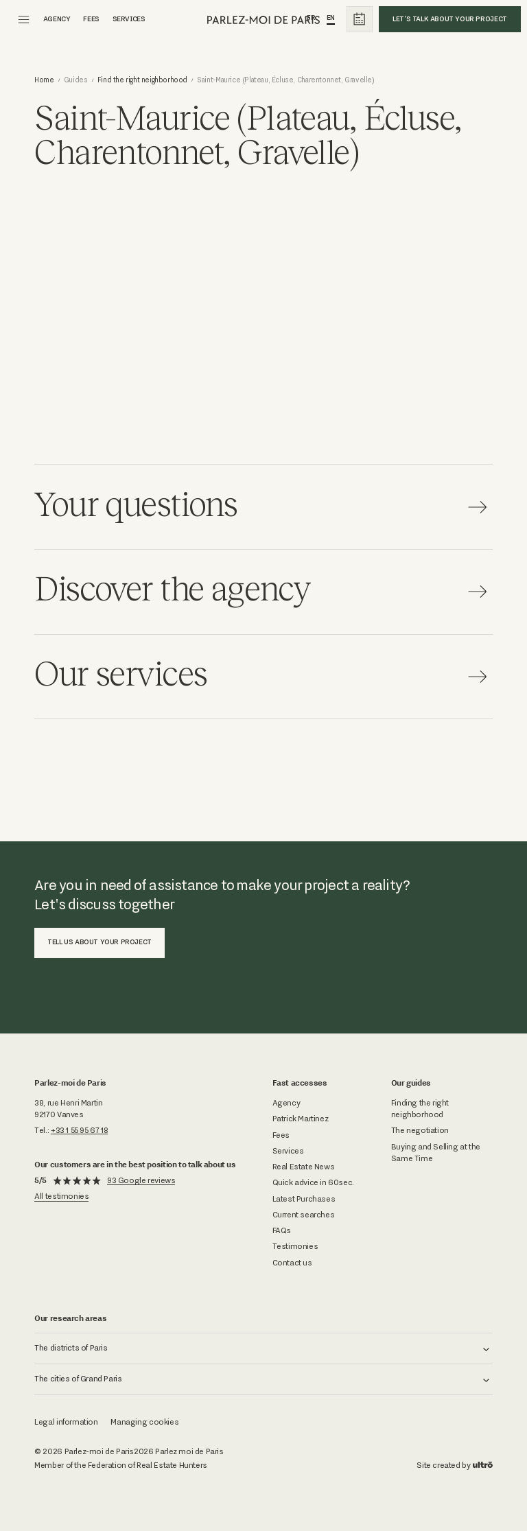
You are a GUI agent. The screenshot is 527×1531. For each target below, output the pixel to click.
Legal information (65, 1422)
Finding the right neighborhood (420, 1108)
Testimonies (295, 1246)
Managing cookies (144, 1422)
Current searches (303, 1214)
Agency (286, 1103)
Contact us (292, 1262)
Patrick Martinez (300, 1118)
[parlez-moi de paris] (264, 19)
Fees (281, 1135)
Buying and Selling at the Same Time (435, 1152)
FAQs (281, 1230)
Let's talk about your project (450, 18)
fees (91, 18)
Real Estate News (303, 1166)
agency (57, 18)
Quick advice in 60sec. (313, 1182)
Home (44, 79)
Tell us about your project (99, 941)
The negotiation (420, 1130)
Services (129, 18)
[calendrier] (360, 19)
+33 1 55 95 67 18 (79, 1130)
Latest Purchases (304, 1199)
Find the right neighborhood (142, 79)
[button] (263, 1348)
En (331, 17)
